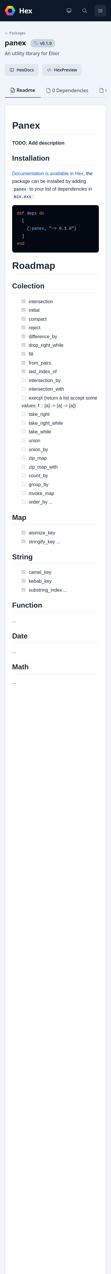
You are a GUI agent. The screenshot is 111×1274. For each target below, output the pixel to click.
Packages (15, 33)
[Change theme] (69, 11)
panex (15, 42)
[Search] (84, 10)
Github (17, 1028)
